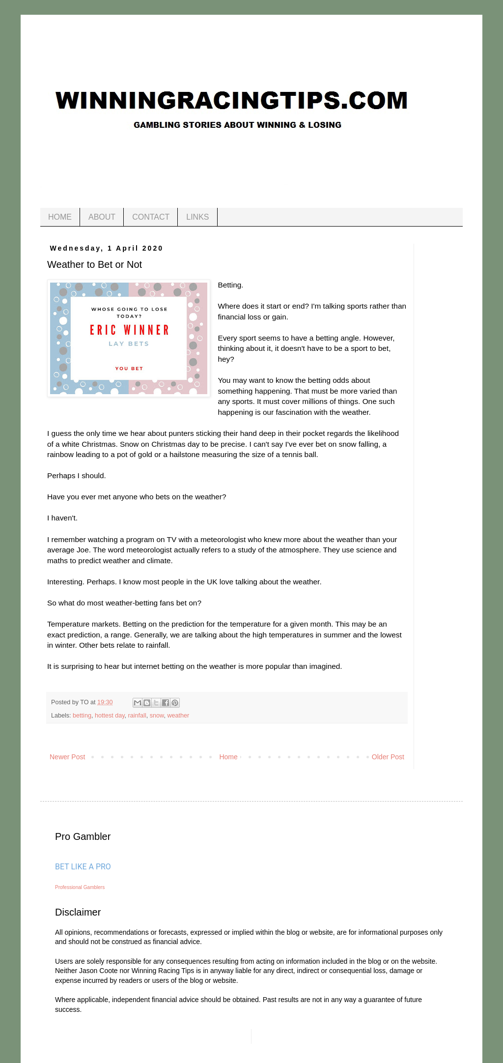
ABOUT (101, 217)
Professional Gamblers (80, 887)
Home (228, 757)
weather (178, 715)
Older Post (388, 757)
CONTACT (150, 217)
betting (82, 715)
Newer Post (67, 757)
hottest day (110, 715)
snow (157, 715)
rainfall (137, 715)
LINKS (197, 217)
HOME (60, 217)
